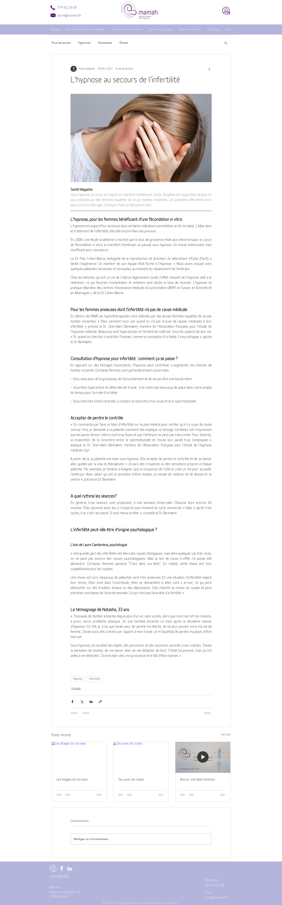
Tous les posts (61, 42)
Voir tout (226, 734)
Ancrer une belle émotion (197, 779)
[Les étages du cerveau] (79, 757)
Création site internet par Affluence (159, 903)
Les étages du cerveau (72, 779)
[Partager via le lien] (100, 701)
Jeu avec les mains (131, 779)
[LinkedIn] (69, 868)
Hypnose (84, 42)
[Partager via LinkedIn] (91, 701)
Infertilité (94, 679)
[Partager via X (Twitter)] (82, 701)
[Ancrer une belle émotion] (203, 757)
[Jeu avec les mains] (141, 757)
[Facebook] (61, 868)
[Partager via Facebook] (72, 701)
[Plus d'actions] (209, 69)
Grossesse (105, 42)
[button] (226, 42)
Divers (124, 42)
